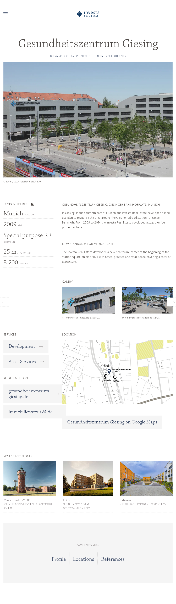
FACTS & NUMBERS (59, 56)
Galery (74, 56)
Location (98, 56)
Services (85, 56)
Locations (83, 559)
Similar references (116, 56)
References (113, 559)
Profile (59, 559)
